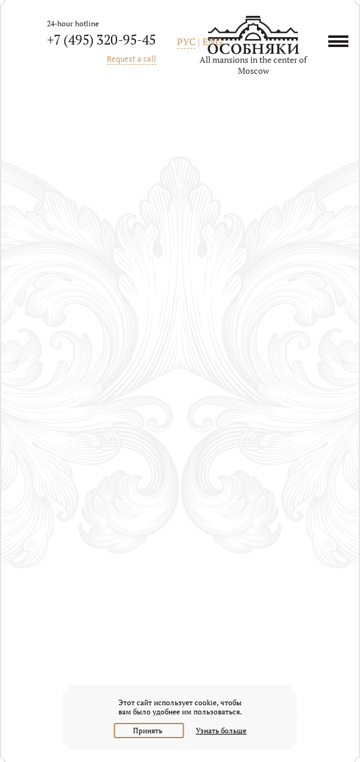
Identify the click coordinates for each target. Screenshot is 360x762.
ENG (212, 41)
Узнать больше (221, 730)
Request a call (131, 58)
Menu (342, 41)
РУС (186, 41)
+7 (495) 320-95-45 (101, 39)
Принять (148, 730)
